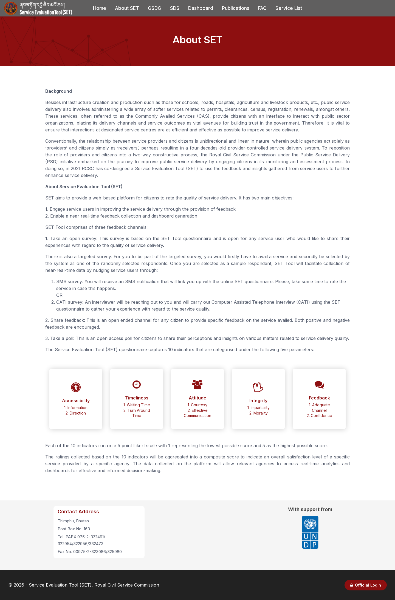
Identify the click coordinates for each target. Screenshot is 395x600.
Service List (288, 8)
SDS (174, 8)
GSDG (154, 8)
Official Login (365, 585)
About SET (127, 8)
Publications (235, 8)
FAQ (262, 8)
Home (99, 8)
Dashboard (200, 8)
